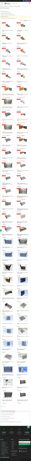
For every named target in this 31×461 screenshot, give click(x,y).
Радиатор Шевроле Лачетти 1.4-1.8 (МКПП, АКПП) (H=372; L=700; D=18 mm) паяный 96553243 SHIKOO (22, 222)
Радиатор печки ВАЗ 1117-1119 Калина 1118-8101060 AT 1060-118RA (22, 273)
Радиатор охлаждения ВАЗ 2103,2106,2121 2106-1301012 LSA (22, 387)
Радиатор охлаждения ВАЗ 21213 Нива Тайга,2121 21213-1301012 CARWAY (22, 158)
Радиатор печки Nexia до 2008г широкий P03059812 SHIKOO (22, 81)
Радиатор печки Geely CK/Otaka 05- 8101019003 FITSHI (23, 311)
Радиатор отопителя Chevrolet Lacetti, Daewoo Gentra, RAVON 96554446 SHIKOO (8, 81)
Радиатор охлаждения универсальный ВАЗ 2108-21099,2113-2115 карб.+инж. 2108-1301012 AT (8, 375)
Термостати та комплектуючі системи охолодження (8, 18)
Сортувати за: (21, 20)
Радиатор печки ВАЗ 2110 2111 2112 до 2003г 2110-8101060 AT (22, 260)
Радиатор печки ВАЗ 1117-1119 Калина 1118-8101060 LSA (7, 285)
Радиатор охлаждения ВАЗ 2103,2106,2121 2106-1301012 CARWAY (22, 94)
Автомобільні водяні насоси (5, 11)
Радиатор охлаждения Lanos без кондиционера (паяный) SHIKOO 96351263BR (22, 183)
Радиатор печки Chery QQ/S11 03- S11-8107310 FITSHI (22, 323)
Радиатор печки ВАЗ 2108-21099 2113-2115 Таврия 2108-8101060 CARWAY (22, 43)
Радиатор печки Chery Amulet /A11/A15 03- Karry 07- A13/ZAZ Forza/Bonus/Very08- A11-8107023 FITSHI (8, 299)
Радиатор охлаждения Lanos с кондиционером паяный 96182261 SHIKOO (8, 196)
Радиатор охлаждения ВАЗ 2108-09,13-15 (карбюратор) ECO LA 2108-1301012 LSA (7, 400)
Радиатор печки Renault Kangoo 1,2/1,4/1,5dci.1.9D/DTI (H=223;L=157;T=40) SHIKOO (7, 311)
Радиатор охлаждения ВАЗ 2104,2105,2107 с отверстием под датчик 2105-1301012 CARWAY (8, 94)
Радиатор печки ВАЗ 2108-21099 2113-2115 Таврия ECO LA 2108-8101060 (7, 247)
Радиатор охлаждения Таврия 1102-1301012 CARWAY (22, 120)
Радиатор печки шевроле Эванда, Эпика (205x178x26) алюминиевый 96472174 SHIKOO (22, 69)
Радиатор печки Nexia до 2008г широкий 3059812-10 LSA (22, 374)
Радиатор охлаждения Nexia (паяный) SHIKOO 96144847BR (7, 209)
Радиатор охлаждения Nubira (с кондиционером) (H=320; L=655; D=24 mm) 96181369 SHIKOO (7, 184)
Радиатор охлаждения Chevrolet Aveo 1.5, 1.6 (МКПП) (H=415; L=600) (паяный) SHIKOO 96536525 (7, 222)
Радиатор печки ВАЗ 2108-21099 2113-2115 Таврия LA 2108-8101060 (22, 247)
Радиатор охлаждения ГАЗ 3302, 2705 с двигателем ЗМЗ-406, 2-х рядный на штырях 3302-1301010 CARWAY (22, 197)
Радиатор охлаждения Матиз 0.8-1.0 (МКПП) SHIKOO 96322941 (7, 158)
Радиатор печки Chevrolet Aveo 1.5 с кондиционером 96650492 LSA (21, 349)
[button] (23, 451)
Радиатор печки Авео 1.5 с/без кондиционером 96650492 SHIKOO (6, 69)
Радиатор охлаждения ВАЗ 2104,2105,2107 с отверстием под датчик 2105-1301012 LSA (22, 400)
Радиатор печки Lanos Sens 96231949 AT (7, 323)
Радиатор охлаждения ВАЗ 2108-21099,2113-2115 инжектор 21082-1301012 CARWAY (7, 107)
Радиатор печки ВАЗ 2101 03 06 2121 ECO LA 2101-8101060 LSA (22, 298)
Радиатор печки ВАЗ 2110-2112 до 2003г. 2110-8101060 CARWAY (22, 30)
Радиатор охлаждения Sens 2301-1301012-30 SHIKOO (7, 120)
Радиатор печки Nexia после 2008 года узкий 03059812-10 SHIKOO (22, 107)
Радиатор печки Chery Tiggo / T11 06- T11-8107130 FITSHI (7, 387)
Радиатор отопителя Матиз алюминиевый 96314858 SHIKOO (7, 56)
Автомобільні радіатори (5, 16)
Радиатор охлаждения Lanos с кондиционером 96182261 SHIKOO (23, 171)
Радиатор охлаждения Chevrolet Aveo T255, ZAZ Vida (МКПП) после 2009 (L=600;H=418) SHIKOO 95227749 (22, 209)
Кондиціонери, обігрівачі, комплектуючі (6, 13)
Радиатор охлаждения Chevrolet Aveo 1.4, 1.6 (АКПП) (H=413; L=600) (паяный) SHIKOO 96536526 (7, 235)
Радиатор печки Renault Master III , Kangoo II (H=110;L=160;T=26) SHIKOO (7, 362)
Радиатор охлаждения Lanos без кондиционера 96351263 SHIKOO (6, 145)
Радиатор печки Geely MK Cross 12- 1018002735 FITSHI (23, 336)
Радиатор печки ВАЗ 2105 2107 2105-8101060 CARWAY (7, 30)
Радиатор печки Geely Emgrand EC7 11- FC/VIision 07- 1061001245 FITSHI (22, 362)
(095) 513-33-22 (5, 457)
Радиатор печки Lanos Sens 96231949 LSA (7, 336)
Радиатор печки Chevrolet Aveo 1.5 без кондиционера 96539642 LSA (7, 349)
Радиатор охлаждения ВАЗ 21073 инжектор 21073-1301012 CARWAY (22, 132)
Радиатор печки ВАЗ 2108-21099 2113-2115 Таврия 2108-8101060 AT (7, 260)
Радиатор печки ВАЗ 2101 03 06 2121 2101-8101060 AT (22, 285)
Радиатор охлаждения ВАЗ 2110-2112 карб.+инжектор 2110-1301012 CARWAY (22, 145)
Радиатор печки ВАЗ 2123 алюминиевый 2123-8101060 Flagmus (8, 273)
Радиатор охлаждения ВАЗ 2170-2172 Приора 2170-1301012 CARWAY (7, 171)
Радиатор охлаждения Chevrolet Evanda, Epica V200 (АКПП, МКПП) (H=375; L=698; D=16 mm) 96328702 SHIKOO (22, 235)
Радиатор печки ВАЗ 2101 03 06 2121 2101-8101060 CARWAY (7, 43)
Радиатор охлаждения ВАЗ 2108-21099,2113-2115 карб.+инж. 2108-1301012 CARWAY (7, 132)
